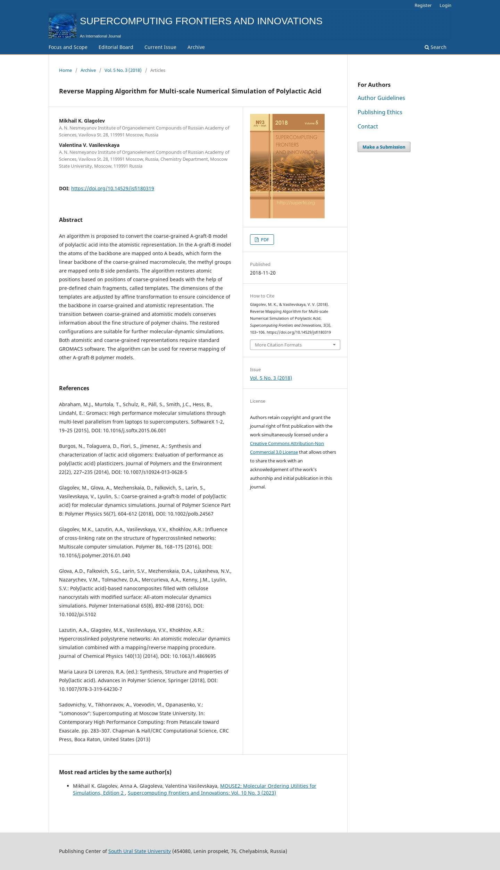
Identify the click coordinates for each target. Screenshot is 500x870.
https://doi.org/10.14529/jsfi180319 (112, 188)
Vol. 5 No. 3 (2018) (123, 70)
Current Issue (160, 47)
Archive (196, 47)
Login (445, 5)
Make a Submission (384, 147)
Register (423, 5)
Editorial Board (116, 47)
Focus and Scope (68, 47)
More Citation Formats (278, 345)
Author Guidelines (381, 98)
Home (65, 70)
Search (436, 47)
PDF (264, 239)
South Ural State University (139, 851)
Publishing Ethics (380, 112)
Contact (368, 126)
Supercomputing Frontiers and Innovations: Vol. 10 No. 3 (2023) (202, 792)
